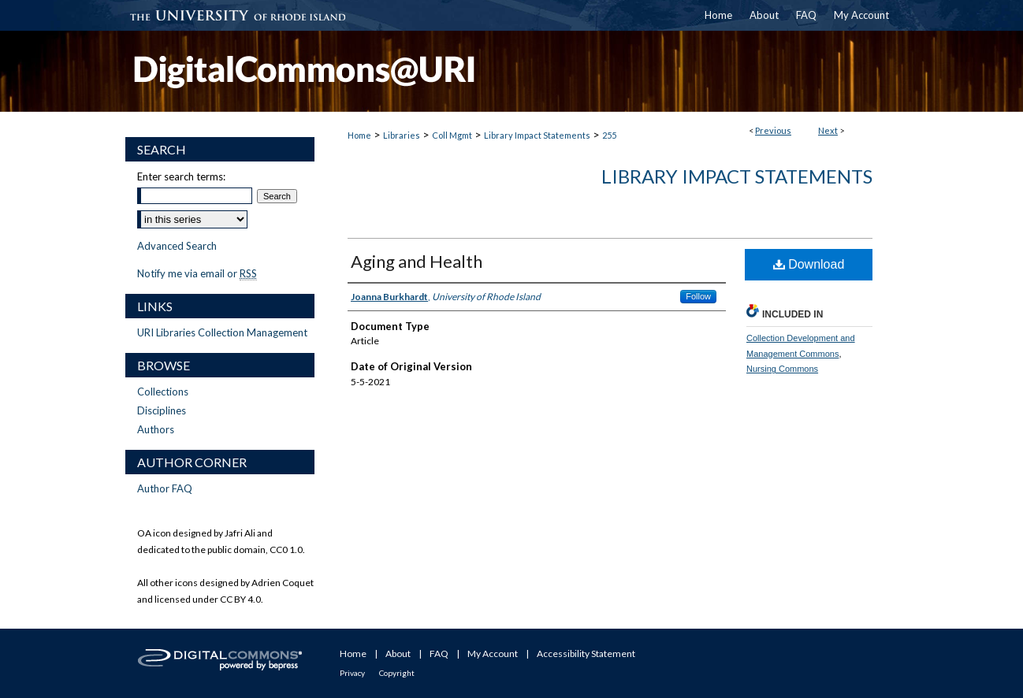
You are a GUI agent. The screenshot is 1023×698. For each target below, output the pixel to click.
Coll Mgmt (452, 135)
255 (609, 135)
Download (809, 264)
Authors (155, 429)
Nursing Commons (782, 368)
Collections (162, 391)
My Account (492, 653)
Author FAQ (164, 488)
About (398, 653)
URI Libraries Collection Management (222, 332)
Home (359, 135)
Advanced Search (177, 245)
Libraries (401, 135)
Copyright (397, 673)
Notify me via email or (197, 273)
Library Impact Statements (537, 135)
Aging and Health (416, 261)
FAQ (439, 653)
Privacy (352, 673)
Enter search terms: (181, 176)
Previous (773, 130)
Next (828, 130)
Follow (698, 296)
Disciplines (161, 410)
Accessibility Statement (586, 653)
